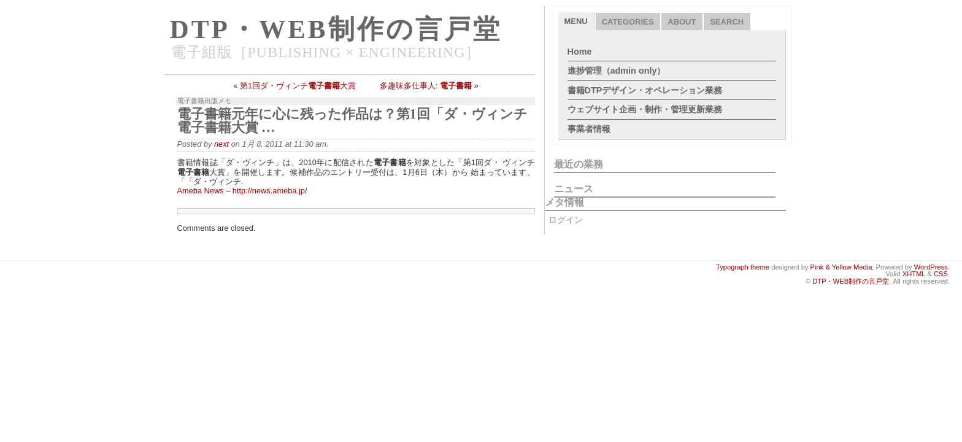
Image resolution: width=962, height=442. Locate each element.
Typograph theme (742, 267)
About (682, 21)
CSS (941, 273)
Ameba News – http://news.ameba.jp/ (242, 190)
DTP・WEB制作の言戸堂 (336, 29)
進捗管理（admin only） (617, 71)
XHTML (914, 273)
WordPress (931, 267)
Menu (576, 21)
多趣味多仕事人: (426, 85)
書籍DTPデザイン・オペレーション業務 (645, 90)
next (221, 144)
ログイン (565, 220)
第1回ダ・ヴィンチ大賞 (298, 85)
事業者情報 (589, 129)
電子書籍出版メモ (204, 100)
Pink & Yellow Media (841, 267)
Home (580, 51)
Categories (628, 21)
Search (727, 21)
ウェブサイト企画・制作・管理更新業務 (645, 109)
